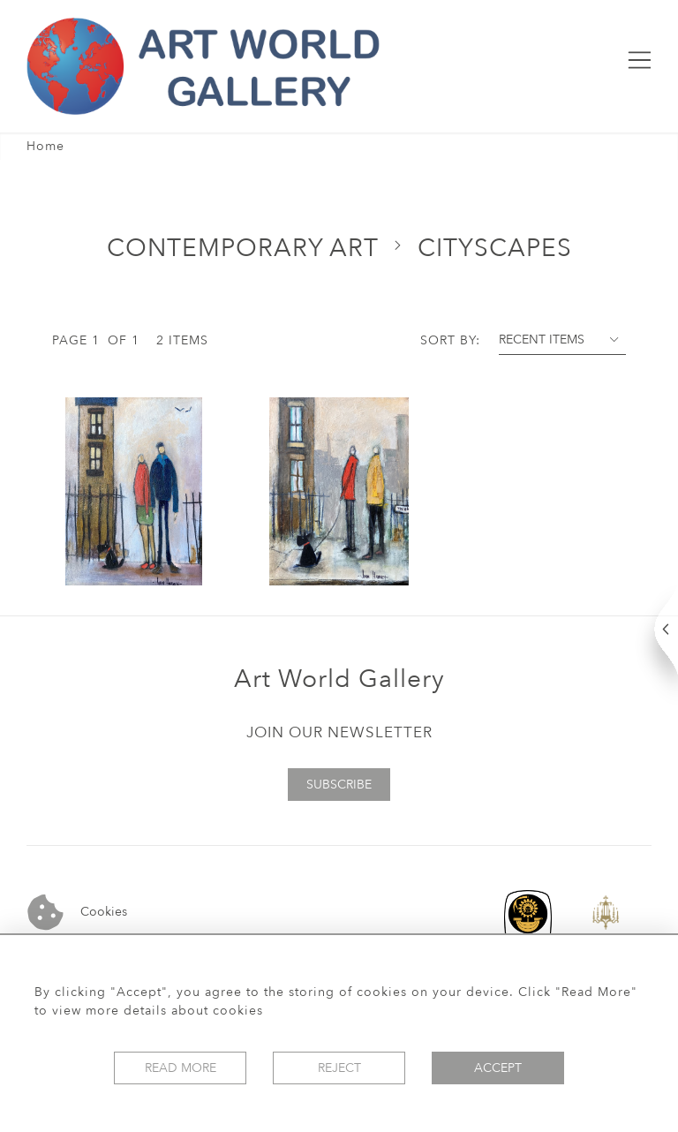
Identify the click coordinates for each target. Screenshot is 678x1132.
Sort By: (450, 340)
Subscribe (339, 784)
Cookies (77, 912)
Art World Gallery (339, 679)
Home (45, 146)
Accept (498, 1068)
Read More (180, 1068)
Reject (339, 1068)
